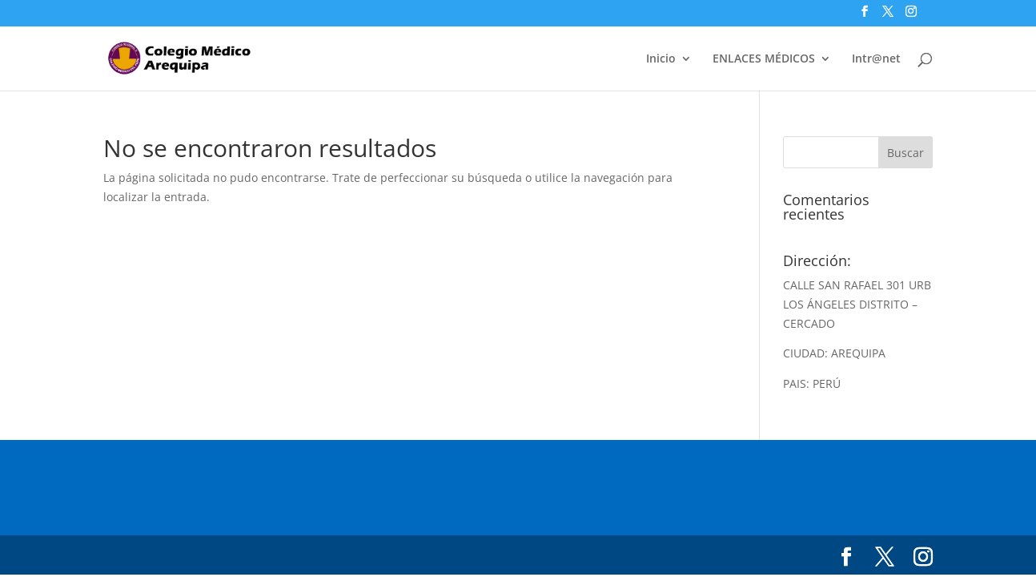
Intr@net (876, 59)
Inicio (661, 59)
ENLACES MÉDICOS (764, 59)
